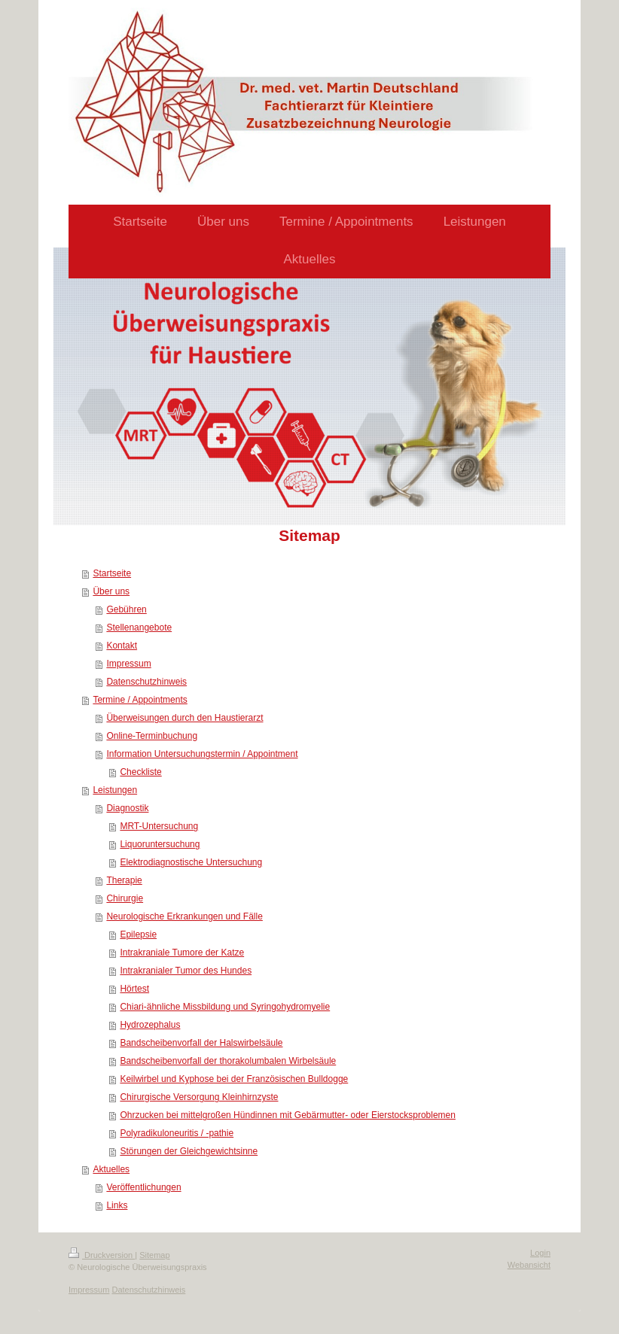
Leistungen (115, 790)
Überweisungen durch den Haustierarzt (184, 718)
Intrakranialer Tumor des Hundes (186, 970)
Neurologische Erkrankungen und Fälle (184, 916)
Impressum (128, 663)
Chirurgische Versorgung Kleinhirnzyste (199, 1097)
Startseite (112, 573)
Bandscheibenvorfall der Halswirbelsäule (201, 1043)
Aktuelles (111, 1169)
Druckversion (102, 1255)
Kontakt (121, 645)
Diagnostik (127, 808)
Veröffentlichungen (143, 1187)
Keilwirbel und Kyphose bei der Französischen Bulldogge (234, 1079)
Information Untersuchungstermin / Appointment (201, 754)
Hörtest (134, 988)
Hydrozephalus (150, 1024)
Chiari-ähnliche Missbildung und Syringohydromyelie (225, 1006)
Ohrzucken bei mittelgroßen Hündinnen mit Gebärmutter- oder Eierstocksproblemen (288, 1115)
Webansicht (529, 1264)
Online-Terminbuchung (151, 736)
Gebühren (126, 609)
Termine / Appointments (140, 699)
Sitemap (154, 1255)
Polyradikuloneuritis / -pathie (176, 1133)
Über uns (111, 591)
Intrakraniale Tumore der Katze (182, 952)
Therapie (124, 880)
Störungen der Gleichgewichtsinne (189, 1151)
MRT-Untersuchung (159, 826)
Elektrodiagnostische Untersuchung (191, 862)
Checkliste (140, 772)
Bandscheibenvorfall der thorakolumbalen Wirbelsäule (228, 1061)
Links (116, 1205)
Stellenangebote (139, 627)
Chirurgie (124, 898)
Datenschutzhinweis (146, 681)
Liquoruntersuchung (160, 844)
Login (540, 1252)
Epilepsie (138, 934)
